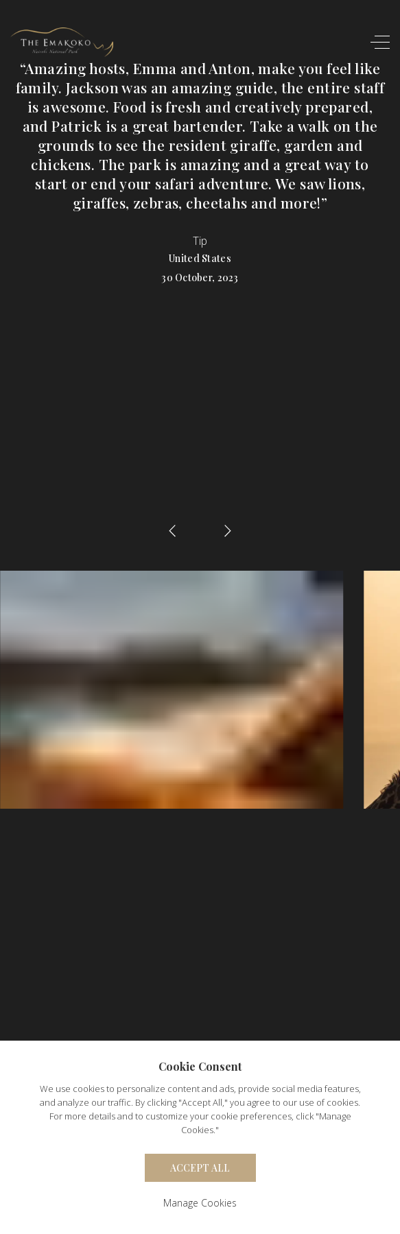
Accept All (200, 1167)
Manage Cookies (200, 1202)
